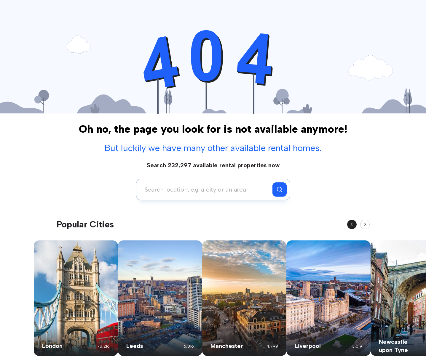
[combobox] (206, 189)
